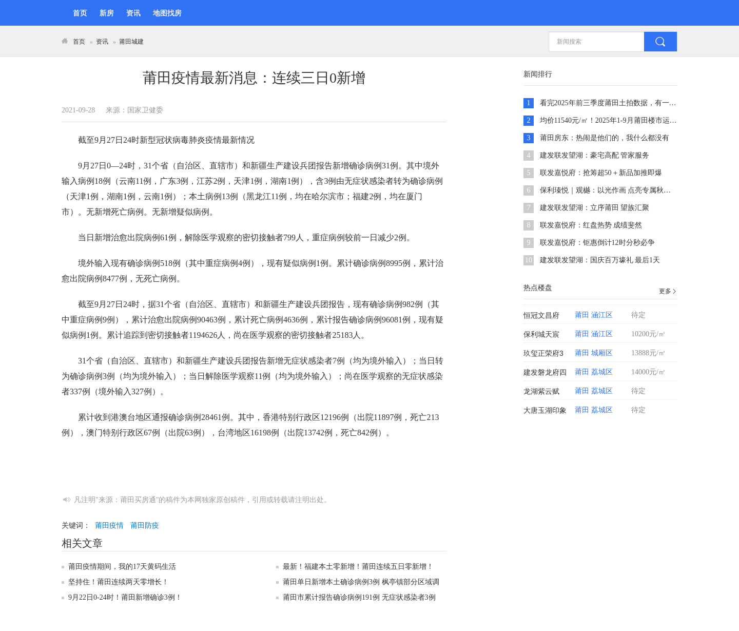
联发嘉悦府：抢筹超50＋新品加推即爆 (601, 173)
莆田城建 (131, 41)
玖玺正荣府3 (543, 353)
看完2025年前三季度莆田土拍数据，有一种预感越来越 (626, 103)
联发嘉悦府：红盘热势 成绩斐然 (591, 225)
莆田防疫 (144, 525)
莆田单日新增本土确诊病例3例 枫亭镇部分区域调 (361, 582)
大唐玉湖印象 (545, 410)
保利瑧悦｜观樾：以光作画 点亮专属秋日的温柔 (616, 190)
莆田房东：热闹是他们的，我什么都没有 (604, 138)
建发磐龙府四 (545, 372)
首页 (80, 13)
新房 (107, 13)
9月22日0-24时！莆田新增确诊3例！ (125, 597)
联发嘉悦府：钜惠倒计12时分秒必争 (597, 242)
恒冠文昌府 (541, 315)
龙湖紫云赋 (541, 391)
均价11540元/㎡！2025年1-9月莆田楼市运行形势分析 (623, 120)
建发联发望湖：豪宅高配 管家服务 (595, 155)
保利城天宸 (541, 334)
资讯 (133, 13)
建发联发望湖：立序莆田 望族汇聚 (595, 208)
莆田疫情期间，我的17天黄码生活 (122, 566)
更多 (668, 291)
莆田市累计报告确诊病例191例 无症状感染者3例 (359, 597)
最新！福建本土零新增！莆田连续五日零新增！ (358, 566)
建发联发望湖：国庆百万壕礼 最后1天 (600, 260)
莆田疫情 (109, 525)
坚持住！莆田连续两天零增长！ (118, 582)
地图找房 (167, 13)
